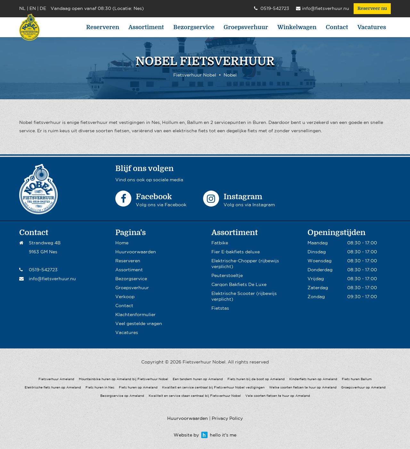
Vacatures (371, 27)
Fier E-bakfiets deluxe (235, 252)
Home (121, 243)
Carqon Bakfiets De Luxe (238, 285)
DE (43, 9)
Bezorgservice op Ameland (122, 396)
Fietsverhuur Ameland (56, 379)
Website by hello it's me (205, 435)
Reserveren (102, 27)
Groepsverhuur (246, 27)
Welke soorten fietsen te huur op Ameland (303, 387)
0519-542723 (271, 9)
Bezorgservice (193, 27)
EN (32, 9)
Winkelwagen (296, 27)
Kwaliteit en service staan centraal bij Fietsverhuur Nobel (195, 396)
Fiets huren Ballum (357, 379)
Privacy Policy (227, 418)
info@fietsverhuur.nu (322, 9)
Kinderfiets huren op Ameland (313, 379)
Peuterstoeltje (227, 276)
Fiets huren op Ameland (138, 387)
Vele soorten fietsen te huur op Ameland (277, 396)
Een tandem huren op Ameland (198, 379)
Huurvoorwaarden (135, 252)
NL (22, 9)
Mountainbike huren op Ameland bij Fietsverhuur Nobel (123, 379)
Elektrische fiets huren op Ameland (53, 387)
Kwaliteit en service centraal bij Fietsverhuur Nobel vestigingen (213, 387)
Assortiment (146, 27)
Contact (337, 27)
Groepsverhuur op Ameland (363, 387)
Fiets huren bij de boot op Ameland (256, 379)
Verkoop (125, 297)
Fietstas (220, 308)
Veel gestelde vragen (138, 324)
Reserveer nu (372, 8)
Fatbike (219, 243)
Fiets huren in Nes (100, 387)
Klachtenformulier (135, 315)
